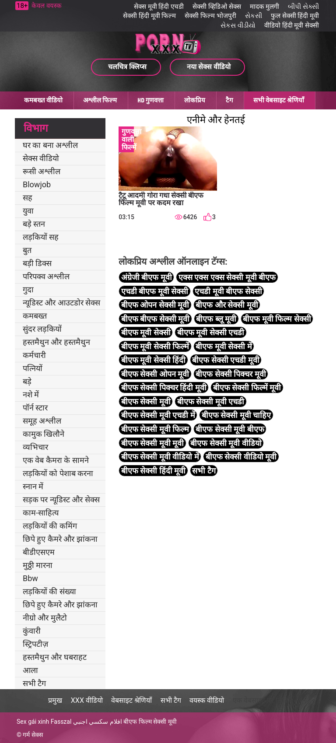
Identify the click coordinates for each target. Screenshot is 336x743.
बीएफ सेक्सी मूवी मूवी (152, 443)
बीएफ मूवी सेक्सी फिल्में (155, 346)
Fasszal (61, 721)
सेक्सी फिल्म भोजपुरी (210, 16)
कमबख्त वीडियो (43, 100)
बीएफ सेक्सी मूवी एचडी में (158, 415)
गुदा (28, 289)
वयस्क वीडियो (206, 700)
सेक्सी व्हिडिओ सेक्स (216, 7)
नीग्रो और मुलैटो (45, 617)
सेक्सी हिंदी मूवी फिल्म (149, 16)
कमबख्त (35, 315)
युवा (28, 210)
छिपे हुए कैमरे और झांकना (60, 538)
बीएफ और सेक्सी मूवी (227, 304)
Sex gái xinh (33, 721)
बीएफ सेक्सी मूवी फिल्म (155, 429)
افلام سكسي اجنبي (97, 721)
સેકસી (253, 16)
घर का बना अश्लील (50, 145)
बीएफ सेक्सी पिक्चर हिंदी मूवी (163, 387)
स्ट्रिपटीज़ (35, 643)
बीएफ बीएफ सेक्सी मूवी (155, 318)
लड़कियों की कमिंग (50, 525)
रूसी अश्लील (41, 171)
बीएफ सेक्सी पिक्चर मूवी (231, 374)
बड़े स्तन (34, 223)
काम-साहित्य (41, 512)
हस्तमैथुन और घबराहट (55, 657)
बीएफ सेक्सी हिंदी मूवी (153, 470)
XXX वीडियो (87, 700)
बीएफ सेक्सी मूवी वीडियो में (160, 456)
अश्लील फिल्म (100, 100)
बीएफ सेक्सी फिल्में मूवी (247, 387)
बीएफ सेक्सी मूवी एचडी (210, 401)
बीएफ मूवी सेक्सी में (224, 346)
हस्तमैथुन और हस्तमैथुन (56, 342)
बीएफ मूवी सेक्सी (146, 332)
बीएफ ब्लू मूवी (216, 318)
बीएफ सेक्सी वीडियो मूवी (241, 456)
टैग (229, 100)
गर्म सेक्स (32, 734)
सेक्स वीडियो (41, 158)
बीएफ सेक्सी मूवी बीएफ (230, 429)
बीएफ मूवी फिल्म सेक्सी (277, 318)
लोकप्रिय (194, 100)
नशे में (31, 394)
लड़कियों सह (41, 237)
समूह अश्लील (42, 420)
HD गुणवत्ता (150, 100)
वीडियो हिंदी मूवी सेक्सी (291, 25)
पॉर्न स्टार (35, 407)
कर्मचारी (34, 355)
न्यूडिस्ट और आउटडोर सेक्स (61, 302)
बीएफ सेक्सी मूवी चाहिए (236, 415)
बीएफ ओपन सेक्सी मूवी (155, 304)
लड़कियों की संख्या (49, 591)
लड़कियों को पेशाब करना (58, 473)
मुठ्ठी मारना (37, 565)
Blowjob (37, 184)
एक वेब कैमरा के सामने (56, 460)
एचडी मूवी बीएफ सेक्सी (228, 291)
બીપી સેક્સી (303, 7)
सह (27, 197)
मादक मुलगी (265, 7)
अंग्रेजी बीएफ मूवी (146, 277)
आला (30, 670)
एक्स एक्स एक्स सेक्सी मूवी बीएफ (227, 277)
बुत (27, 250)
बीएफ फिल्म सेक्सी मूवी (149, 721)
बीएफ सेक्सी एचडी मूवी (225, 359)
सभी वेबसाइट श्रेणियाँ (278, 100)
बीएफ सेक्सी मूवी (146, 401)
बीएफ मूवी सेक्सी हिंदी (153, 359)
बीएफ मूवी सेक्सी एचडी (210, 332)
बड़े (27, 381)
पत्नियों (32, 368)
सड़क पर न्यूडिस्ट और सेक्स (61, 499)
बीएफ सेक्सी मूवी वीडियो (225, 443)
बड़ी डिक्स (37, 263)
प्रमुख (55, 700)
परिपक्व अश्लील (46, 276)
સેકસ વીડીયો (238, 25)
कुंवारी (32, 630)
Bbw (30, 578)
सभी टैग (34, 683)
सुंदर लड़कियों (42, 328)
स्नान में (33, 486)
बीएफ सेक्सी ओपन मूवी (155, 374)
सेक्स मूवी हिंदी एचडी (159, 7)
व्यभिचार (35, 447)
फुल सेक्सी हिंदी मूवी (295, 16)
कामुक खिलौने (43, 433)
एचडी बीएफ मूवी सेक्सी (154, 291)
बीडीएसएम (39, 552)
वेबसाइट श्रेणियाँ (131, 700)
